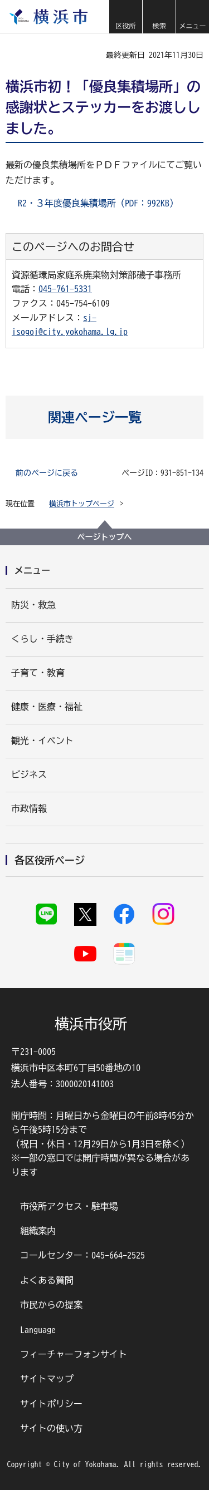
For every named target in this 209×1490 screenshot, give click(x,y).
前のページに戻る (47, 473)
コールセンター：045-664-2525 (82, 1255)
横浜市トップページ (81, 503)
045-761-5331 (65, 288)
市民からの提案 (51, 1304)
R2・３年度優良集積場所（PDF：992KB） (98, 203)
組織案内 (38, 1230)
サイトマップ (47, 1378)
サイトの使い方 (51, 1428)
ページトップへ (104, 537)
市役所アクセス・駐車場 (69, 1206)
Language (38, 1329)
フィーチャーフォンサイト (73, 1354)
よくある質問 (47, 1280)
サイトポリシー (51, 1403)
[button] (125, 16)
